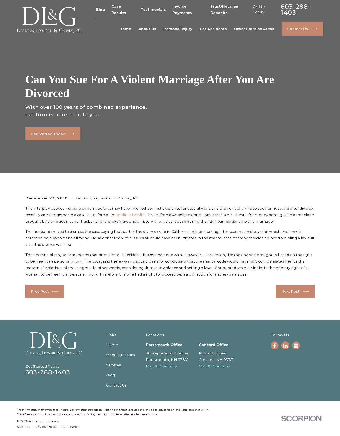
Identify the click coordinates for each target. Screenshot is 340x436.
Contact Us (116, 385)
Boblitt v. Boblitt (130, 215)
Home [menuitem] (125, 29)
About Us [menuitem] (147, 29)
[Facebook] (274, 345)
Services (113, 365)
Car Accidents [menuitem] (213, 29)
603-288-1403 (296, 9)
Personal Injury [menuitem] (177, 29)
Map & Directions (161, 366)
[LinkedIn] (285, 345)
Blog (100, 9)
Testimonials (153, 9)
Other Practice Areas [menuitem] (254, 29)
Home (112, 345)
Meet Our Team (120, 355)
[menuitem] (23, 426)
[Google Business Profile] (296, 345)
